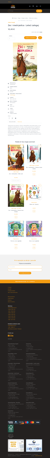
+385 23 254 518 (11, 314)
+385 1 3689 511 (11, 327)
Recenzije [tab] (20, 121)
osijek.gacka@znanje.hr (13, 397)
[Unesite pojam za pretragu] (25, 10)
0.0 (37, 32)
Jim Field (37, 165)
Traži (39, 11)
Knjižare (10, 1)
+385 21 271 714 (12, 366)
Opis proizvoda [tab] (12, 121)
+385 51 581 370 (30, 376)
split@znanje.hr (12, 367)
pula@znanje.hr (30, 348)
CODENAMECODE (38, 455)
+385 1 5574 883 (12, 385)
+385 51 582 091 (11, 312)
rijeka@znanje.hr (12, 357)
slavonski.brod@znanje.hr (32, 357)
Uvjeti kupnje (11, 298)
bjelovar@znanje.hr (31, 397)
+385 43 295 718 (11, 309)
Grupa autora (34, 202)
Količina (10, 35)
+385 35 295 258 (11, 316)
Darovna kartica (11, 301)
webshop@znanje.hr (12, 307)
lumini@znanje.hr (30, 369)
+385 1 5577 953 (11, 319)
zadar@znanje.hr (12, 377)
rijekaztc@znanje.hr (31, 377)
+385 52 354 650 (11, 317)
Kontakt (9, 289)
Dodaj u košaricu (30, 37)
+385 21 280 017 (30, 405)
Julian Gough (15, 171)
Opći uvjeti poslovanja (12, 292)
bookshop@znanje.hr (13, 348)
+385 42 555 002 (30, 367)
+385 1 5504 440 (11, 311)
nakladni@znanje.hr (12, 325)
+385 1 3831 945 (12, 413)
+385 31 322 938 (12, 395)
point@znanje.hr (12, 415)
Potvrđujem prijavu (25, 273)
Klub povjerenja (11, 296)
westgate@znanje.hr (31, 387)
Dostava (9, 300)
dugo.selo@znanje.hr (13, 406)
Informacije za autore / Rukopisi (14, 328)
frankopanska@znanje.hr (13, 387)
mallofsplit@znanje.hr (31, 406)
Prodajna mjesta (11, 290)
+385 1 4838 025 (12, 405)
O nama (9, 287)
